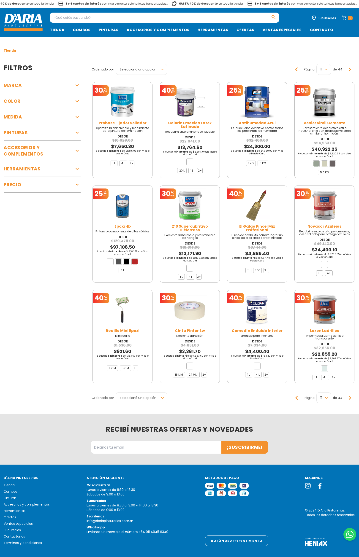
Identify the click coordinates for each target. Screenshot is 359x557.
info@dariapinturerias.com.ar (110, 521)
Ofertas (245, 29)
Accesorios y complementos (158, 29)
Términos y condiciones (23, 543)
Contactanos (14, 536)
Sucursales (12, 530)
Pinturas (108, 29)
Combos (81, 29)
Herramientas (213, 29)
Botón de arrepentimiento (236, 540)
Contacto (321, 29)
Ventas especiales (282, 29)
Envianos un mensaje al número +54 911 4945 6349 (127, 532)
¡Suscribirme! (245, 447)
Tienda (57, 29)
